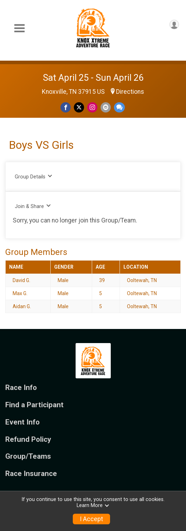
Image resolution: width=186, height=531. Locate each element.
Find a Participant (34, 405)
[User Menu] (174, 24)
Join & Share (33, 206)
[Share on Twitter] (79, 107)
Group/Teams (28, 456)
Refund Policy (28, 439)
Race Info (21, 388)
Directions (130, 91)
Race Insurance (31, 474)
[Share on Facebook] (65, 107)
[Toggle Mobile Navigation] (19, 28)
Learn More (93, 505)
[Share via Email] (106, 107)
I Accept (91, 519)
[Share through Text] (119, 107)
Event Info (22, 422)
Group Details (33, 176)
